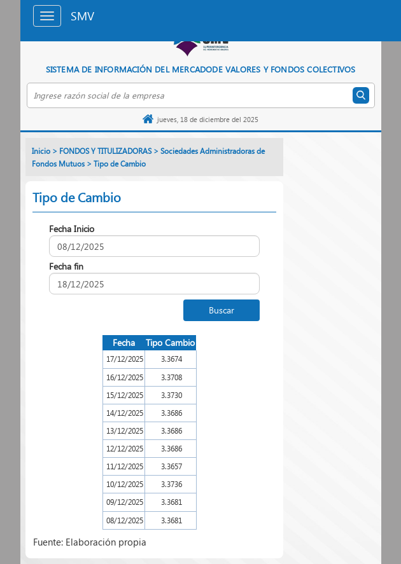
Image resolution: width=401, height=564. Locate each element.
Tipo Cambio (170, 342)
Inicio (41, 151)
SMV (82, 16)
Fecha (124, 342)
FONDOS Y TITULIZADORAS (105, 151)
